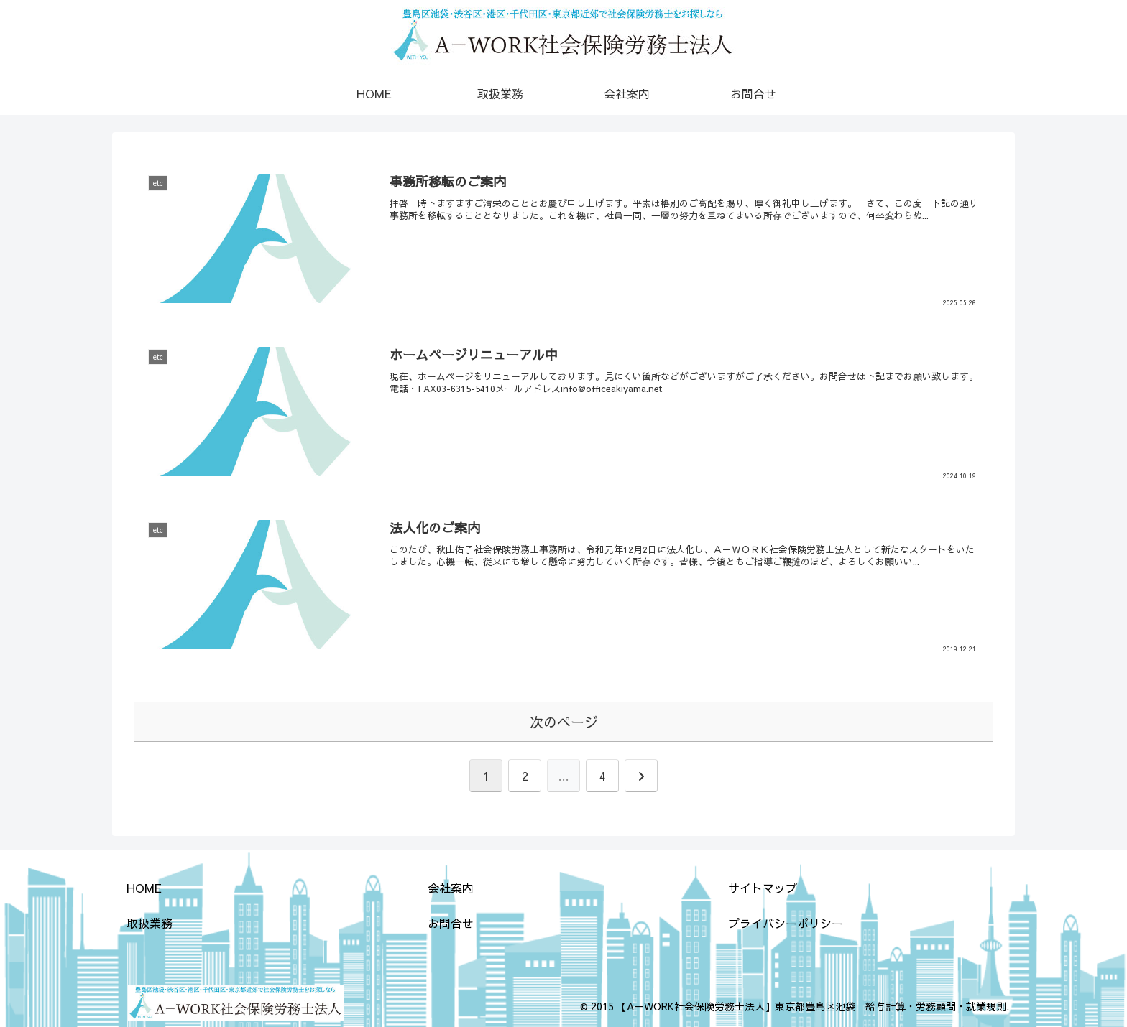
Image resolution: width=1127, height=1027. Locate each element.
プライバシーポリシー (785, 923)
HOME (144, 888)
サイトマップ (762, 888)
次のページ (564, 721)
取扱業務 (149, 923)
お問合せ (451, 923)
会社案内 (451, 888)
